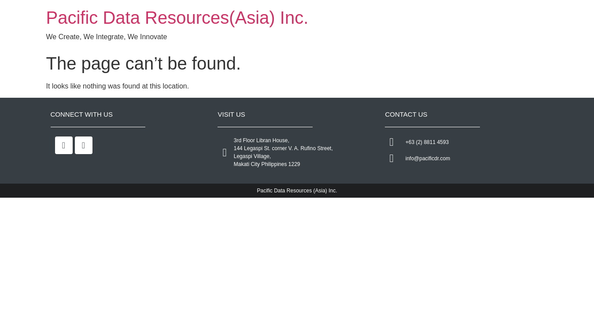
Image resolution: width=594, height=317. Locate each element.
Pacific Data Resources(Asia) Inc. (177, 17)
